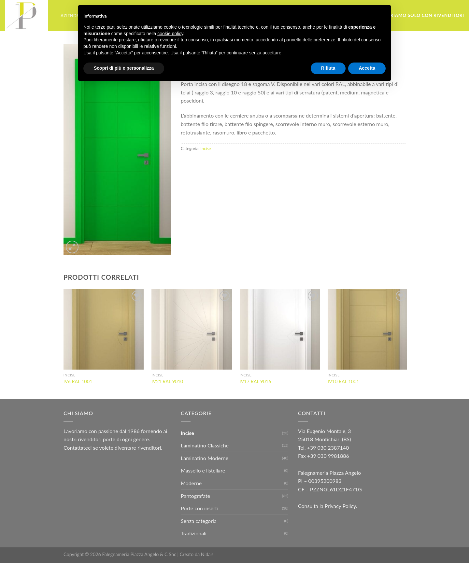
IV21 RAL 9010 (167, 381)
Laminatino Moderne (204, 458)
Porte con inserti (200, 508)
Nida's (207, 554)
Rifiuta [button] (328, 68)
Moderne (191, 483)
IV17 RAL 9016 (255, 381)
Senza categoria (199, 521)
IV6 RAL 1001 (78, 381)
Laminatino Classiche (205, 445)
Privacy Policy (340, 506)
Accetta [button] (367, 68)
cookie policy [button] (170, 33)
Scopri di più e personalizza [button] (124, 68)
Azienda (70, 15)
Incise (206, 148)
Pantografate (195, 496)
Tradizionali (193, 533)
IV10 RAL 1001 (343, 381)
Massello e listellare (203, 470)
